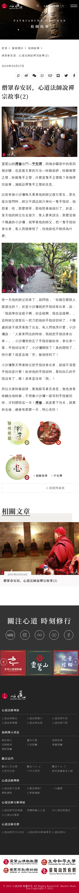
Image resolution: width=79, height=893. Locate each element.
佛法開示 (7, 740)
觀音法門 (7, 758)
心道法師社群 (10, 824)
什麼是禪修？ (35, 788)
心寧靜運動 (33, 792)
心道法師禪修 (10, 780)
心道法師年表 (60, 718)
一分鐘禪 (57, 788)
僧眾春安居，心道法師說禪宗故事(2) (25, 55)
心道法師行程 (60, 722)
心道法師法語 (35, 722)
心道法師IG (59, 832)
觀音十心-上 (34, 766)
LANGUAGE (54, 6)
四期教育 (7, 744)
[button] (3, 661)
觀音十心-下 (59, 766)
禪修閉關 (7, 749)
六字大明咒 (33, 770)
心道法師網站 (9, 718)
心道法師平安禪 (11, 788)
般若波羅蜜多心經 (62, 770)
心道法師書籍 (9, 722)
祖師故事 (34, 48)
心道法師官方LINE (13, 832)
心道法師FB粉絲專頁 (39, 832)
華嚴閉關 (57, 744)
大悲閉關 (32, 744)
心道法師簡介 (35, 718)
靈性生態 (32, 740)
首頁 (5, 48)
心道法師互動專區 (13, 802)
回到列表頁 (56, 488)
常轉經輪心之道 (36, 810)
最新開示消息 (10, 732)
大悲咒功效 (8, 770)
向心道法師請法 (61, 810)
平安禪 (57, 476)
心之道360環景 (10, 814)
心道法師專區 (10, 710)
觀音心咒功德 (9, 766)
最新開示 (18, 48)
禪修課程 (7, 792)
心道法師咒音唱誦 (12, 810)
